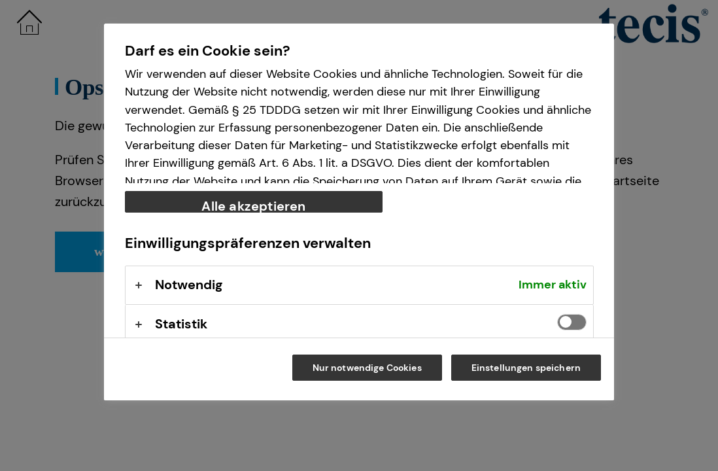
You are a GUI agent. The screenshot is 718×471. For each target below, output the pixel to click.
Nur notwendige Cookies (367, 368)
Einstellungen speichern (526, 368)
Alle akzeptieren (253, 205)
